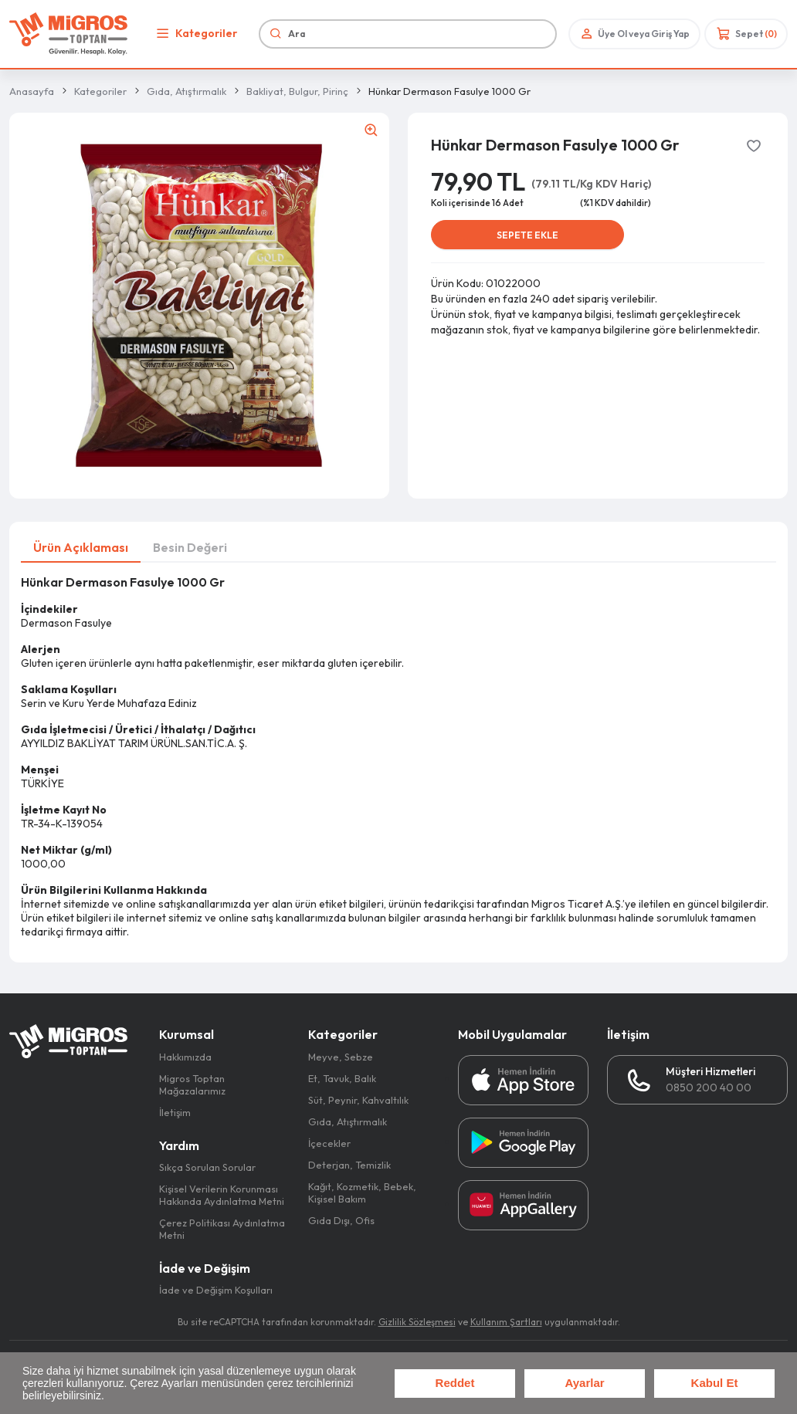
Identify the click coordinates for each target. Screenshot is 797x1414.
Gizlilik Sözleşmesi (417, 1322)
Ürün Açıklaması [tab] (80, 547)
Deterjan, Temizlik (349, 1165)
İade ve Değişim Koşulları (216, 1290)
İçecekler (329, 1143)
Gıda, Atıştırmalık (186, 91)
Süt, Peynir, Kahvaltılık (358, 1100)
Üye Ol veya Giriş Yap (634, 33)
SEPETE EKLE (527, 235)
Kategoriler (194, 33)
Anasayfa (31, 91)
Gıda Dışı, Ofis (341, 1220)
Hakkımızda (185, 1056)
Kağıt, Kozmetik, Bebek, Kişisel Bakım (362, 1192)
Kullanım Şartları (506, 1322)
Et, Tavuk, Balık (342, 1078)
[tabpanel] (398, 757)
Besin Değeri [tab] (190, 547)
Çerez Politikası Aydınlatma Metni (222, 1228)
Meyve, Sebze (340, 1056)
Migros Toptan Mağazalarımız (192, 1084)
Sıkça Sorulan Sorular (207, 1167)
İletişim (175, 1112)
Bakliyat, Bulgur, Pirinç (297, 91)
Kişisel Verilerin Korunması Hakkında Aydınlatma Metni (221, 1194)
